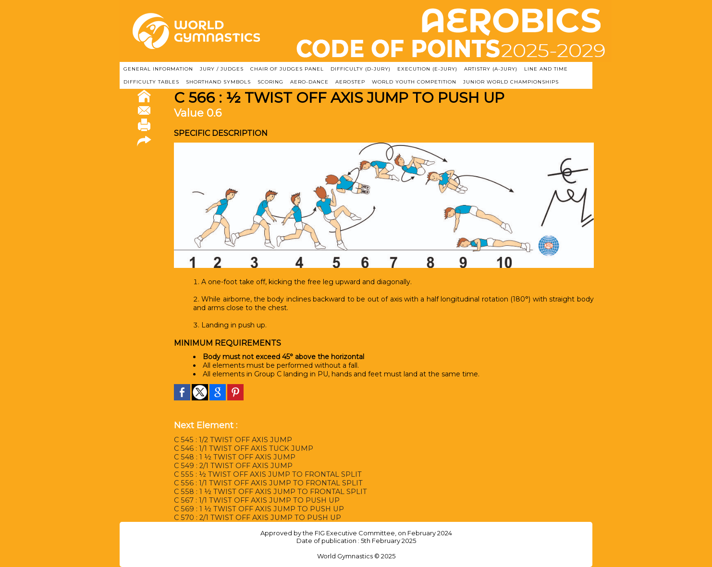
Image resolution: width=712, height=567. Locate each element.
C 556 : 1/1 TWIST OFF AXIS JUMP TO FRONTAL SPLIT (264, 483)
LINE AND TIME (546, 69)
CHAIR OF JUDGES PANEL (287, 69)
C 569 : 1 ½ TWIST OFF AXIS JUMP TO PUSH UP (255, 509)
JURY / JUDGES (222, 69)
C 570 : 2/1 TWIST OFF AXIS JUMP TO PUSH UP (254, 517)
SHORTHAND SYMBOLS (218, 82)
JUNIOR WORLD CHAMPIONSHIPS (511, 82)
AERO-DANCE (309, 82)
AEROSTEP (350, 82)
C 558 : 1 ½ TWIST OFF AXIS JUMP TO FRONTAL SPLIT (267, 491)
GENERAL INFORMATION (158, 69)
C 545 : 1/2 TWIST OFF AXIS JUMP (230, 439)
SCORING (270, 82)
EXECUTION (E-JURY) (427, 69)
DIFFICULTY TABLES (151, 82)
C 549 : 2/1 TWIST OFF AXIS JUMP (231, 465)
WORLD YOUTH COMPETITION (414, 82)
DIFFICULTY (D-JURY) (361, 69)
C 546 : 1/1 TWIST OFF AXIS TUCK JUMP (240, 448)
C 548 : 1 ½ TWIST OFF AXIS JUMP (232, 457)
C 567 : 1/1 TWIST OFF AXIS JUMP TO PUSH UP (253, 500)
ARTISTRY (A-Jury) (490, 69)
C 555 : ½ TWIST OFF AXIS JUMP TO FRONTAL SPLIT (264, 474)
